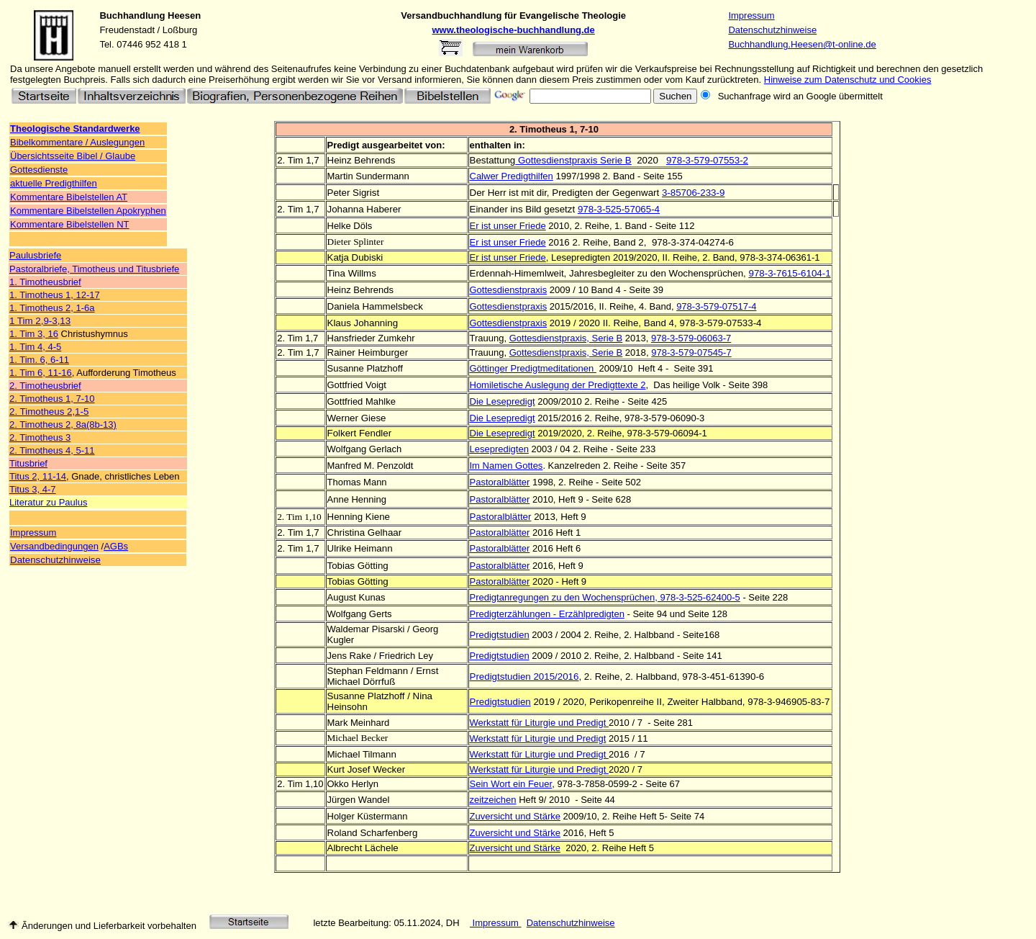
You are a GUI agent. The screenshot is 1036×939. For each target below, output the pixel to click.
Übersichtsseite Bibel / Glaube (72, 155)
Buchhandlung (132, 15)
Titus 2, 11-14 (37, 476)
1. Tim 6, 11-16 (40, 372)
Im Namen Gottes (506, 465)
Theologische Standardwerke (75, 128)
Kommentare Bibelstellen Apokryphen (88, 210)
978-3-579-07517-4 (716, 306)
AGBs (116, 546)
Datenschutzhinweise (772, 29)
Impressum (751, 15)
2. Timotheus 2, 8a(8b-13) (63, 424)
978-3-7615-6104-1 (789, 273)
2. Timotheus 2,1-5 (48, 411)
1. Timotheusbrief (45, 282)
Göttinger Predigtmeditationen (533, 368)
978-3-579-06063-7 (691, 338)
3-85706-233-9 (693, 192)
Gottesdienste (39, 169)
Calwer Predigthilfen (511, 176)
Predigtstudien (500, 634)
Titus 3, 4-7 (32, 489)
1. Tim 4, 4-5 (35, 346)
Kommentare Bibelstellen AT (68, 197)
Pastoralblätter (500, 482)
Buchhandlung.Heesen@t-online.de (802, 44)
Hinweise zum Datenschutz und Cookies (848, 79)
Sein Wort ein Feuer (511, 783)
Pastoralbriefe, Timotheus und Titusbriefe (94, 269)
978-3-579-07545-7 (691, 352)
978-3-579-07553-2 (707, 160)
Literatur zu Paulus (48, 502)
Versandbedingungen (54, 546)
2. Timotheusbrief (45, 385)
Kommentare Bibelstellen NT (69, 224)
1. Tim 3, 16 (33, 333)
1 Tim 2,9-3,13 (40, 320)
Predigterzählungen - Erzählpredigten (547, 613)
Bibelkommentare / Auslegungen (77, 142)
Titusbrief (28, 463)
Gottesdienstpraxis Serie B (573, 160)
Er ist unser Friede (508, 225)
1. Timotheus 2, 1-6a (52, 307)
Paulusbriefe (35, 255)
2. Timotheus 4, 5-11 (52, 450)
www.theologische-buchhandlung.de (513, 29)
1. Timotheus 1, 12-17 (54, 294)
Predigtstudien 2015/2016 (524, 676)
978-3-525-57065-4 (619, 209)
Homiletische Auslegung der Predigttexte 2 (558, 384)
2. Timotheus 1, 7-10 (52, 398)
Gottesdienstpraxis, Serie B (566, 338)
